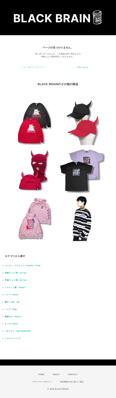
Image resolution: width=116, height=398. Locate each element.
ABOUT (56, 374)
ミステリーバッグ (13, 338)
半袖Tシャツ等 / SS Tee (16, 280)
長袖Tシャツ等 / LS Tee (16, 273)
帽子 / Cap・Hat (12, 302)
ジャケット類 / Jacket (15, 287)
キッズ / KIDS (11, 324)
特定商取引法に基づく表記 (72, 382)
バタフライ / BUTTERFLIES (18, 331)
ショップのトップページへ (33, 67)
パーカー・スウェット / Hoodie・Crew (22, 266)
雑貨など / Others (13, 316)
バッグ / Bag (11, 309)
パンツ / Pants (11, 295)
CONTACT (72, 374)
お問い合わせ (82, 67)
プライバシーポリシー (42, 382)
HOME (41, 374)
